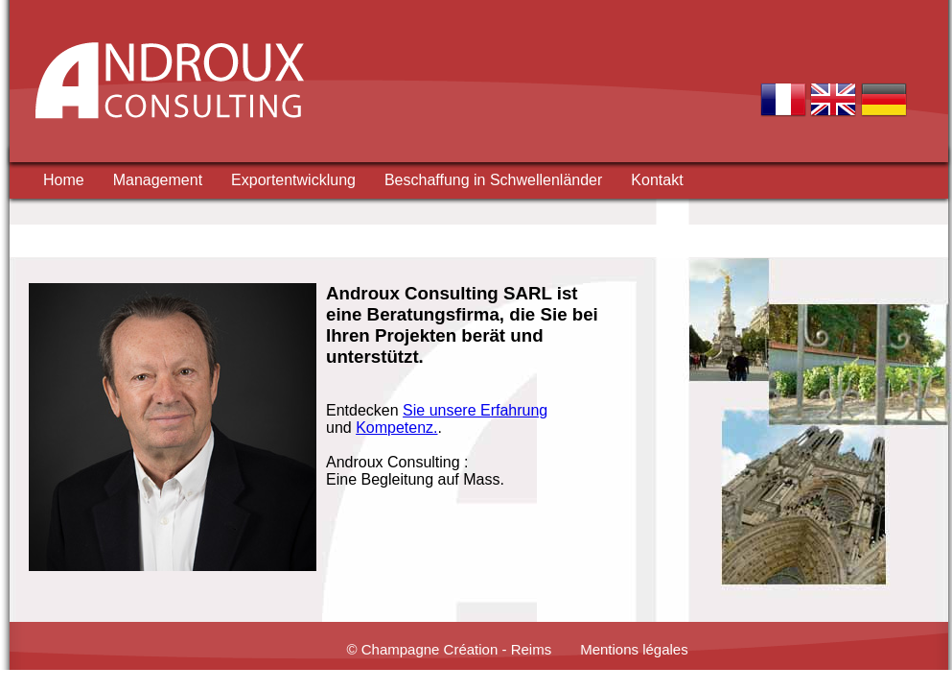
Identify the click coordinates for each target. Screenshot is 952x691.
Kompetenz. (396, 427)
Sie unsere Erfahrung (475, 410)
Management (157, 180)
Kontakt (657, 180)
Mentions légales (634, 649)
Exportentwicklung (293, 180)
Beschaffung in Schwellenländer (493, 180)
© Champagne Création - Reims (449, 649)
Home (63, 180)
